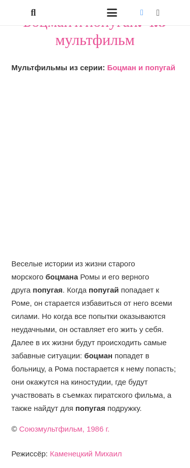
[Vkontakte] (142, 13)
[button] (33, 12)
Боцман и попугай (141, 67)
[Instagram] (158, 13)
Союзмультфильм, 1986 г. (64, 429)
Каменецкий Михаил (86, 453)
